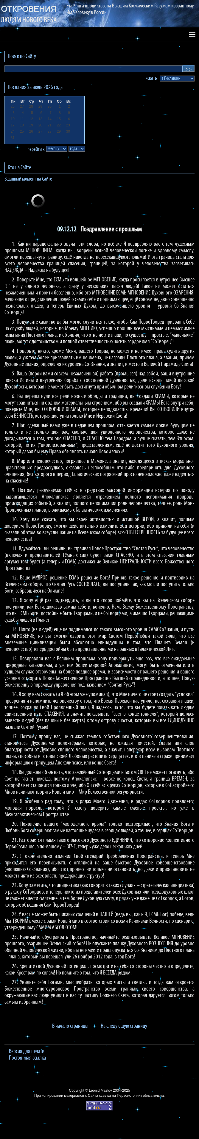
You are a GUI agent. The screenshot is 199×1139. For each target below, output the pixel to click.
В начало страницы (70, 1026)
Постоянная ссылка (27, 1058)
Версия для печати (26, 1052)
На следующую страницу (124, 1026)
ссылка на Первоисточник (120, 1095)
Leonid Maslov (100, 1090)
